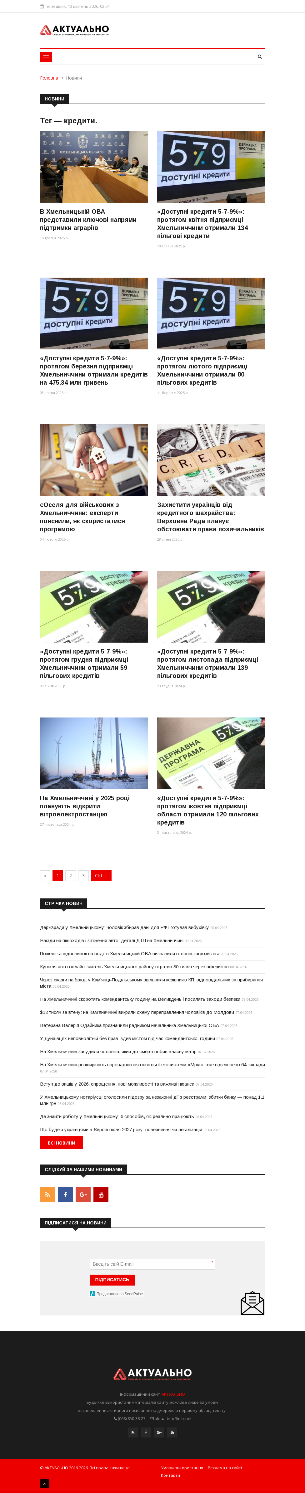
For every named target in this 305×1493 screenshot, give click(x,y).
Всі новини (61, 1143)
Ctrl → (101, 875)
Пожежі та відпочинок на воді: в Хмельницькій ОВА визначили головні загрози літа (129, 953)
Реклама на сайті (225, 1468)
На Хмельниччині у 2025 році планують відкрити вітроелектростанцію (85, 806)
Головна (49, 78)
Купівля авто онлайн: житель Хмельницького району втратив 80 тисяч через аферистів (134, 966)
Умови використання (182, 1468)
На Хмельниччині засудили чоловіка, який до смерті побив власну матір (118, 1051)
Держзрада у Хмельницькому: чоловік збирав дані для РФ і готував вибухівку (124, 927)
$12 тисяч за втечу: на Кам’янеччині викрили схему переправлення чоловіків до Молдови (137, 1012)
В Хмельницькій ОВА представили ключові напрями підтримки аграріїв (88, 219)
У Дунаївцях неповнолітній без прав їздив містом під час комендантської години (127, 1038)
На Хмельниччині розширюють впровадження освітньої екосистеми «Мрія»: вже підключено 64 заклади (152, 1064)
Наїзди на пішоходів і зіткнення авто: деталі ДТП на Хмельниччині (111, 940)
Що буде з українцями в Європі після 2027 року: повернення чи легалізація (121, 1129)
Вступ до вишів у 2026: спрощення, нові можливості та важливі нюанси (117, 1084)
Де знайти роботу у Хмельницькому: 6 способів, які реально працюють (117, 1116)
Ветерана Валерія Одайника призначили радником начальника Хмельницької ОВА (129, 1025)
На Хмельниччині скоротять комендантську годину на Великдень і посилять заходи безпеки (140, 999)
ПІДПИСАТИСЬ (112, 1279)
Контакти (170, 1475)
